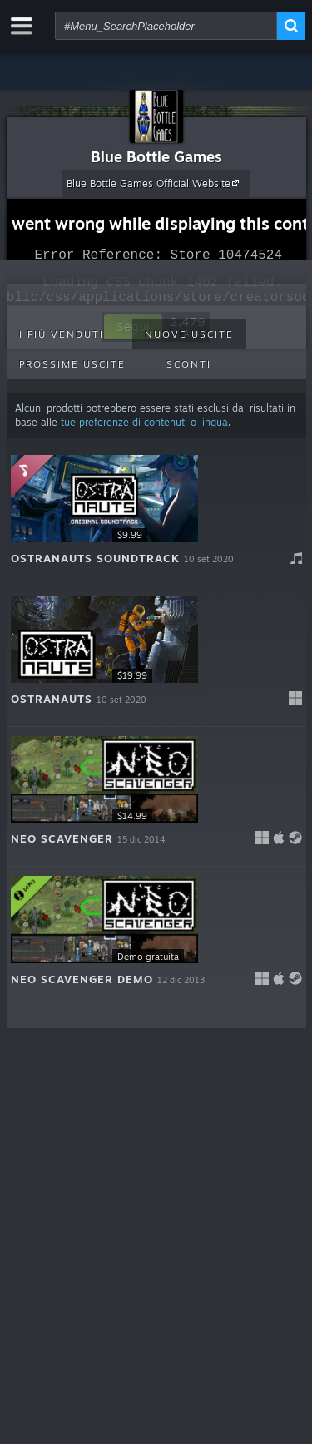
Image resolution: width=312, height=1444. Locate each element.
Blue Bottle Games (156, 156)
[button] (156, 516)
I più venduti (61, 334)
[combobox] (166, 26)
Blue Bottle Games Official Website (155, 183)
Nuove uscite (189, 334)
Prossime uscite (72, 364)
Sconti (188, 364)
